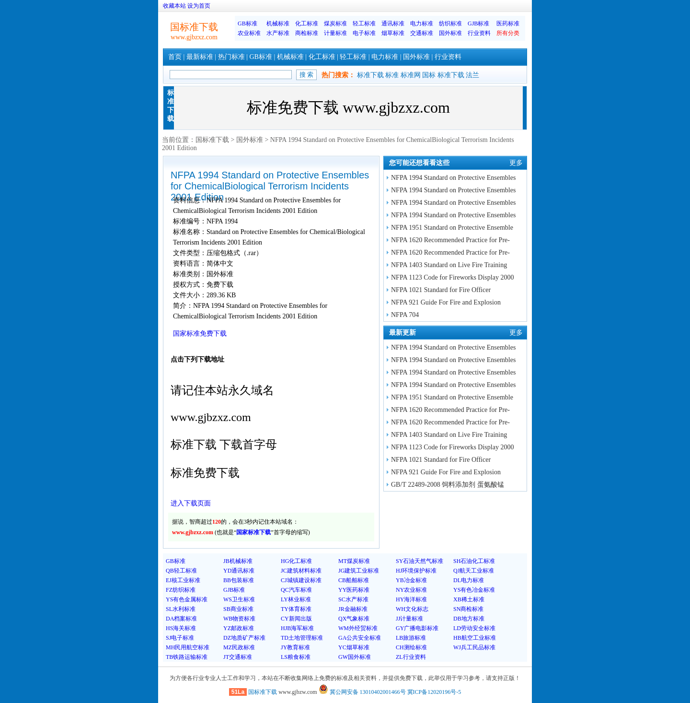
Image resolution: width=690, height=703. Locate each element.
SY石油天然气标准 (419, 561)
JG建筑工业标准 (358, 570)
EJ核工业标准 (183, 580)
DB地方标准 (468, 618)
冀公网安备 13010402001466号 (362, 692)
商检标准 (306, 33)
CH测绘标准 (411, 647)
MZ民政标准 (239, 647)
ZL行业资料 (411, 657)
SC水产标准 (353, 599)
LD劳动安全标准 (474, 628)
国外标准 (450, 33)
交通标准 (421, 33)
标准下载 (370, 75)
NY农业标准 (411, 589)
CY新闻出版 (296, 618)
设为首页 (198, 5)
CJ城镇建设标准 (301, 580)
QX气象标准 (353, 618)
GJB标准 (478, 23)
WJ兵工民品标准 (474, 647)
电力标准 (421, 23)
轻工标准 (364, 23)
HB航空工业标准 (474, 637)
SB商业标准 (238, 609)
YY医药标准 (353, 589)
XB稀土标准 (468, 599)
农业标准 (249, 33)
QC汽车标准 (296, 589)
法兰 (472, 75)
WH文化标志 (412, 609)
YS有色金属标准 (186, 599)
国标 (429, 75)
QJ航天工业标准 (473, 570)
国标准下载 (212, 139)
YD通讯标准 (238, 570)
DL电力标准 (468, 580)
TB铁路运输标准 (186, 657)
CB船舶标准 (353, 580)
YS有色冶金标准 (474, 589)
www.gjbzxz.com (194, 37)
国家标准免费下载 (200, 333)
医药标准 (507, 23)
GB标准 (247, 23)
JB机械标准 (238, 561)
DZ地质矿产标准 (244, 637)
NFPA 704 (405, 314)
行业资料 (479, 33)
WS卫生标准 (239, 599)
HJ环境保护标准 (416, 570)
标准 (392, 75)
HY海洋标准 (411, 599)
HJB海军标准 (297, 628)
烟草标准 (392, 33)
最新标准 (199, 56)
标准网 (411, 75)
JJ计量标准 (409, 618)
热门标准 (231, 56)
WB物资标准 (239, 618)
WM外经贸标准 (358, 628)
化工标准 (306, 23)
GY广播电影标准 (417, 628)
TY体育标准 (296, 609)
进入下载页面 (191, 503)
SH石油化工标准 (474, 561)
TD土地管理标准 (302, 637)
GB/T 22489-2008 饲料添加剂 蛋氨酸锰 (447, 484)
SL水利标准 (181, 609)
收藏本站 (174, 5)
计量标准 (335, 33)
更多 (516, 162)
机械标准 (277, 23)
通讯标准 (392, 23)
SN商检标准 (468, 609)
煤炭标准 (335, 23)
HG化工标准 (296, 561)
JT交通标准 (237, 657)
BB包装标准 (238, 580)
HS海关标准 (181, 628)
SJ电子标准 (180, 637)
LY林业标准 (296, 599)
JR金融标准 (353, 609)
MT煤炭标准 (354, 561)
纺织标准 (450, 23)
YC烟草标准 (353, 647)
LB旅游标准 (411, 637)
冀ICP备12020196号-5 (434, 692)
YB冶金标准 (411, 580)
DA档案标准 (181, 618)
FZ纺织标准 (181, 589)
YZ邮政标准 (238, 628)
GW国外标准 (354, 657)
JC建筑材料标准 (301, 570)
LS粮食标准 (295, 657)
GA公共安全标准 (359, 637)
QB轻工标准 (181, 570)
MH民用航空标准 (187, 647)
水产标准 (277, 33)
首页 (175, 56)
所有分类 (507, 33)
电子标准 (364, 33)
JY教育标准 (295, 647)
